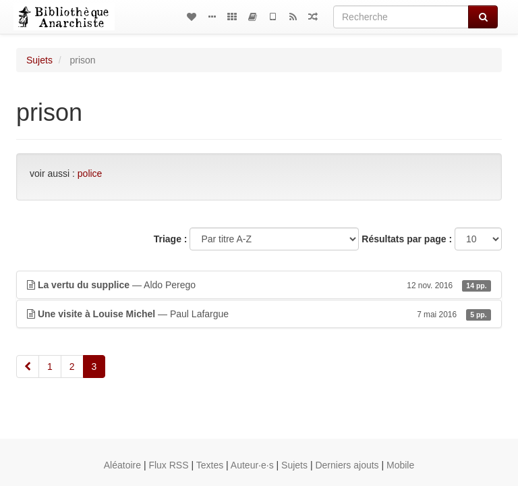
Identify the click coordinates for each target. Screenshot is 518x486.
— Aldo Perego (259, 285)
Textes (209, 465)
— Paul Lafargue (259, 314)
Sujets (39, 60)
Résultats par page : (407, 239)
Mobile (400, 465)
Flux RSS (168, 465)
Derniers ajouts (346, 465)
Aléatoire (122, 465)
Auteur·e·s (252, 465)
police (90, 173)
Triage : (171, 239)
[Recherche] (401, 16)
